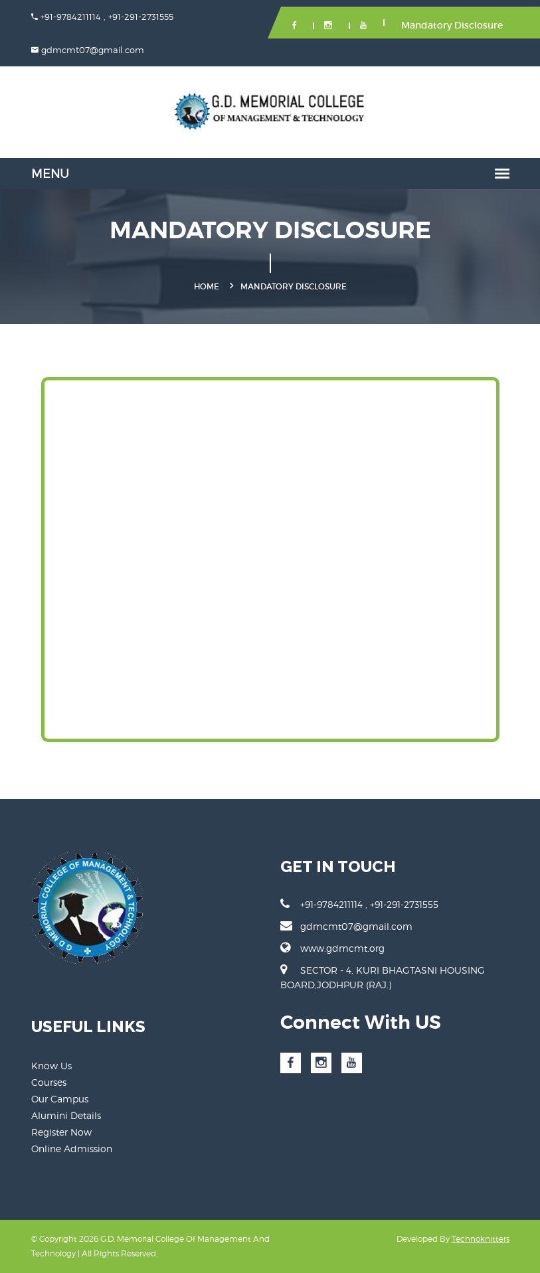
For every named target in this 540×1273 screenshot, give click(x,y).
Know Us (51, 1065)
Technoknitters (480, 1239)
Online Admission (71, 1148)
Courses (48, 1082)
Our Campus (59, 1098)
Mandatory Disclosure (452, 25)
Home (206, 286)
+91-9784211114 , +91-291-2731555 (359, 904)
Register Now (61, 1132)
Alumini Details (66, 1115)
